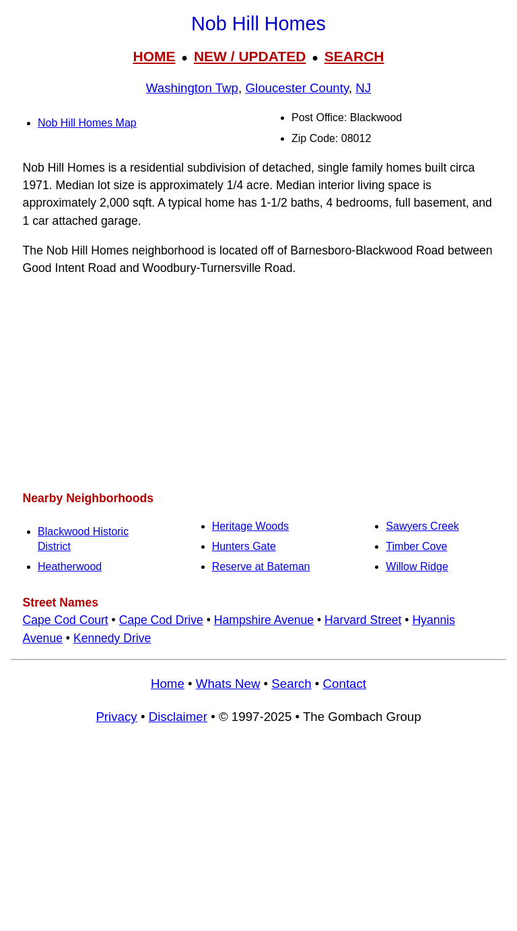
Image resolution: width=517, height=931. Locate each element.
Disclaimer (178, 717)
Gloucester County (297, 88)
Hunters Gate (244, 546)
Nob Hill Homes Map (87, 123)
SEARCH (354, 56)
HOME (154, 56)
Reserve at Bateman (261, 566)
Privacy (116, 717)
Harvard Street (362, 620)
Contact (344, 684)
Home (167, 684)
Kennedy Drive (112, 638)
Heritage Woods (250, 526)
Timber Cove (416, 546)
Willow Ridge (417, 566)
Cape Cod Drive (161, 620)
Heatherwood (70, 566)
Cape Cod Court (65, 620)
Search (291, 684)
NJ (363, 88)
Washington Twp (192, 88)
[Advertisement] (258, 383)
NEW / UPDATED (250, 56)
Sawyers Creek (422, 526)
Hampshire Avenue (264, 620)
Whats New (228, 684)
